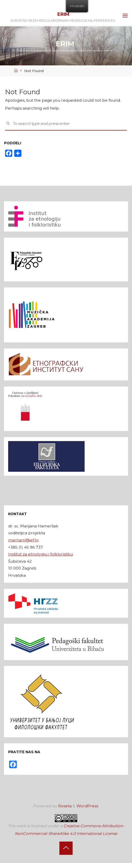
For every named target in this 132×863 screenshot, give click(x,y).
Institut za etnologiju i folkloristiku (40, 554)
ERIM (63, 14)
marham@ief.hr (23, 540)
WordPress (87, 805)
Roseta (64, 805)
